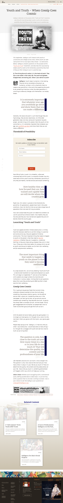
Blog (3, 485)
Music (3, 487)
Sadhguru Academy (13, 483)
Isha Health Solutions (13, 495)
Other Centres (37, 489)
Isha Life (12, 492)
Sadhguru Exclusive (4, 497)
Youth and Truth (18, 66)
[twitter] (2, 165)
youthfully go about (24, 126)
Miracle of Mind (5, 482)
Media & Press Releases (5, 491)
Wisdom (13, 4)
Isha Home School (13, 487)
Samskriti (13, 489)
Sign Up (31, 168)
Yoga (3, 493)
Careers (12, 501)
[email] (2, 170)
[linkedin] (2, 168)
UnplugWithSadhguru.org (20, 383)
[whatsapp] (2, 159)
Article (18, 4)
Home (9, 4)
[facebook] (2, 162)
